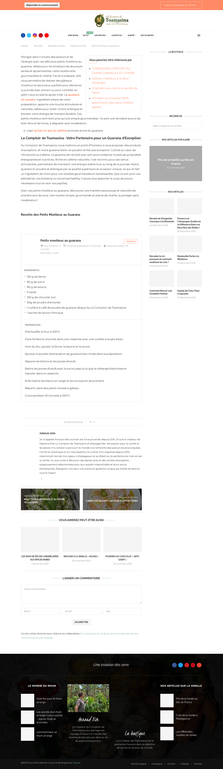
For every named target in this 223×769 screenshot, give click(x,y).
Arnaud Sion (47, 433)
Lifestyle (117, 35)
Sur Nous (73, 35)
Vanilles (198, 763)
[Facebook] (23, 35)
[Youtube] (46, 35)
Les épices (99, 35)
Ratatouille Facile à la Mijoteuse (188, 258)
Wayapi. (77, 762)
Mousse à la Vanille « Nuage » (81, 556)
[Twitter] (29, 35)
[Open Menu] (198, 35)
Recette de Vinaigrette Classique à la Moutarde (161, 220)
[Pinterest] (41, 35)
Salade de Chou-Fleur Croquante (188, 292)
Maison (24, 46)
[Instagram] (35, 35)
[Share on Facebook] (94, 422)
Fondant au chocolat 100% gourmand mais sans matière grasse (112, 102)
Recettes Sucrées (56, 46)
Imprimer (131, 241)
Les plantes (146, 35)
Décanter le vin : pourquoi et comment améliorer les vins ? (160, 259)
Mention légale (138, 763)
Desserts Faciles (78, 46)
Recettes (38, 46)
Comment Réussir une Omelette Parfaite (160, 292)
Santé (131, 35)
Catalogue (157, 763)
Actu (86, 34)
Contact (171, 763)
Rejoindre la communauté (42, 5)
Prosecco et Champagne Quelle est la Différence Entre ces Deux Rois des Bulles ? (189, 223)
